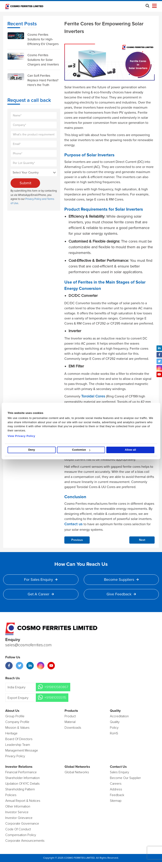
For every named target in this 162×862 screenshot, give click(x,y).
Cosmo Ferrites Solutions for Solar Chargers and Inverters (43, 59)
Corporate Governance (22, 823)
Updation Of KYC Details (22, 783)
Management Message (21, 750)
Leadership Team (17, 744)
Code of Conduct (18, 829)
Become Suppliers (121, 579)
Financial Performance (21, 772)
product (70, 716)
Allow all (130, 449)
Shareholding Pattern (20, 789)
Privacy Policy (15, 756)
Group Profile (14, 716)
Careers (116, 783)
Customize (81, 449)
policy (114, 727)
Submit (25, 183)
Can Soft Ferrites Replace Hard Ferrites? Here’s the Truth (42, 80)
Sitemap (116, 800)
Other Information (17, 806)
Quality (115, 722)
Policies (10, 795)
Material (70, 722)
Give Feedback (121, 594)
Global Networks (77, 772)
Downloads (73, 727)
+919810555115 (55, 697)
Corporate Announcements (25, 840)
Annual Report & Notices (22, 800)
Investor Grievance (18, 818)
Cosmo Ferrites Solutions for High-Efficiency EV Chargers (43, 39)
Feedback (117, 795)
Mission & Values (17, 727)
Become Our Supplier (125, 778)
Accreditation (119, 716)
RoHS (114, 733)
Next (142, 540)
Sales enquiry (119, 772)
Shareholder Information (22, 778)
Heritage (11, 733)
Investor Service (16, 812)
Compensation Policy (20, 835)
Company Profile (17, 722)
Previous (77, 540)
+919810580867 (56, 687)
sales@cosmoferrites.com (28, 645)
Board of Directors (18, 739)
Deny (31, 449)
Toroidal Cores (93, 396)
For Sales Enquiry (40, 579)
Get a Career (41, 594)
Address (116, 789)
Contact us (73, 524)
